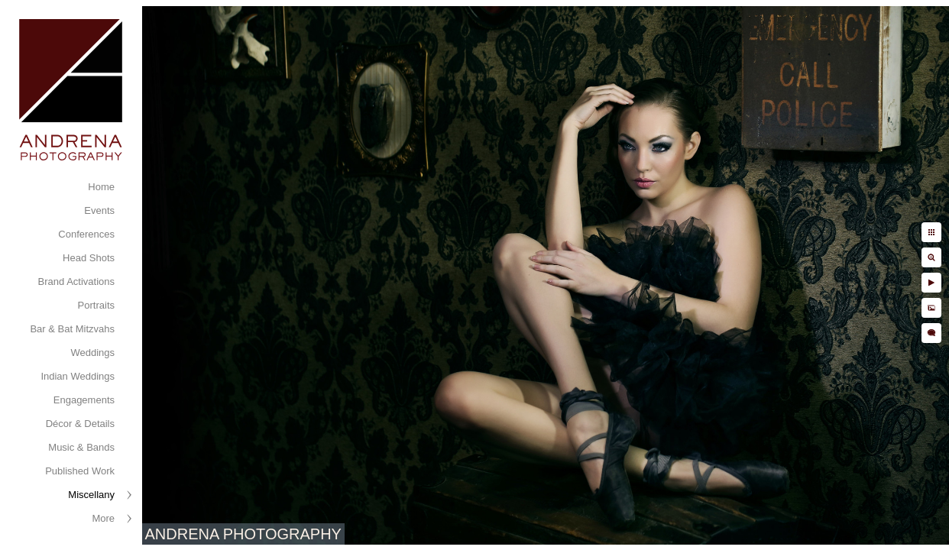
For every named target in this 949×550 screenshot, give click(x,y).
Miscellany (91, 494)
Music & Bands (81, 447)
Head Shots (89, 258)
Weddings (92, 352)
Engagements (84, 400)
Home (101, 186)
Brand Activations (76, 281)
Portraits (96, 305)
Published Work (80, 471)
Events (99, 210)
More (103, 518)
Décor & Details (80, 423)
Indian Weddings (77, 376)
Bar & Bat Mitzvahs (72, 329)
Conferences (86, 234)
